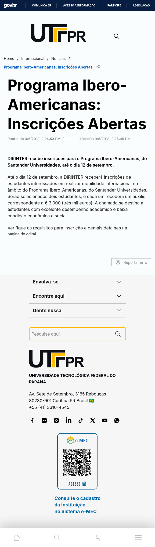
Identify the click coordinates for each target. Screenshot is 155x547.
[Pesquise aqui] (70, 334)
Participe (114, 5)
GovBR (10, 5)
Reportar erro (131, 262)
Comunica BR (41, 5)
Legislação (141, 5)
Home (9, 58)
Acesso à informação (79, 5)
